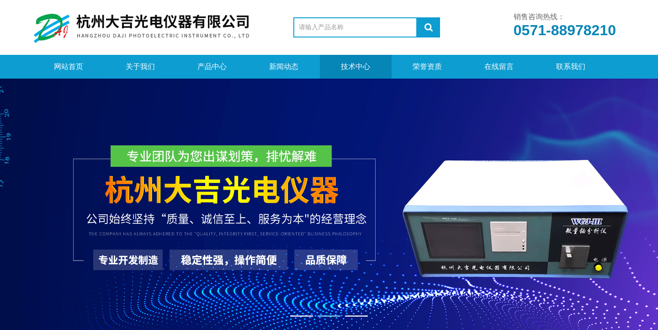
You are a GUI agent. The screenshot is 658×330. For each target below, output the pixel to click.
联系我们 (570, 66)
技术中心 (355, 66)
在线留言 (499, 66)
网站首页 (68, 66)
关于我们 (140, 66)
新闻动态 (283, 66)
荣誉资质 (427, 66)
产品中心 (212, 66)
